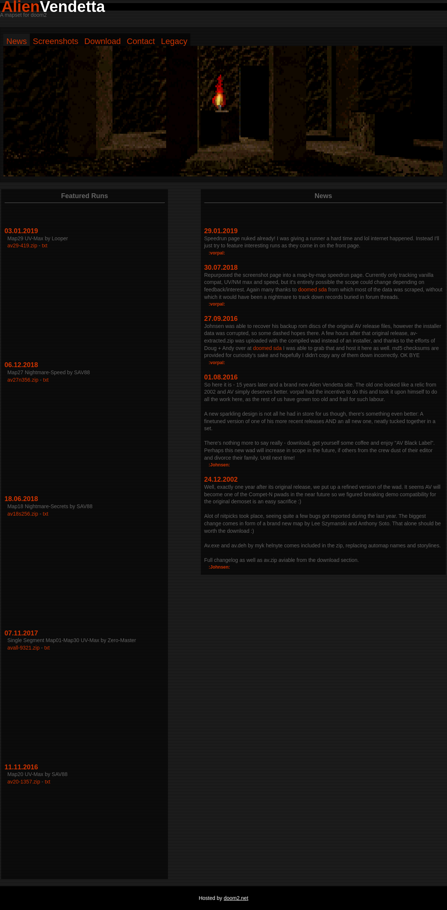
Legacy (174, 41)
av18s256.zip (22, 514)
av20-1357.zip (23, 782)
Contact (141, 41)
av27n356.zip (22, 380)
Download (102, 41)
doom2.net (236, 898)
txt (44, 245)
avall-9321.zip (23, 648)
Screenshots (55, 41)
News (16, 41)
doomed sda (312, 290)
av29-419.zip (22, 245)
